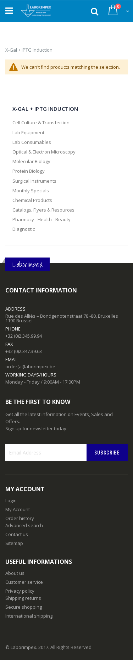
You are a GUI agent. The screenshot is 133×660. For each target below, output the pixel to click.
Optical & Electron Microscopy (44, 152)
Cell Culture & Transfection (41, 122)
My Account (17, 509)
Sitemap (14, 543)
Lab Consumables (31, 142)
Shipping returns (23, 598)
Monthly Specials (30, 190)
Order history (19, 518)
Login (11, 500)
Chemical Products (32, 200)
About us (14, 573)
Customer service (24, 582)
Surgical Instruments (34, 181)
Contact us (16, 534)
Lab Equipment (28, 132)
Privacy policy (19, 591)
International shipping (28, 616)
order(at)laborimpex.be (30, 366)
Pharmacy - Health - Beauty (41, 219)
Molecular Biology (31, 161)
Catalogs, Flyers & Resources (43, 210)
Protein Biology (28, 171)
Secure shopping (23, 607)
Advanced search (24, 525)
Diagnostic (23, 229)
